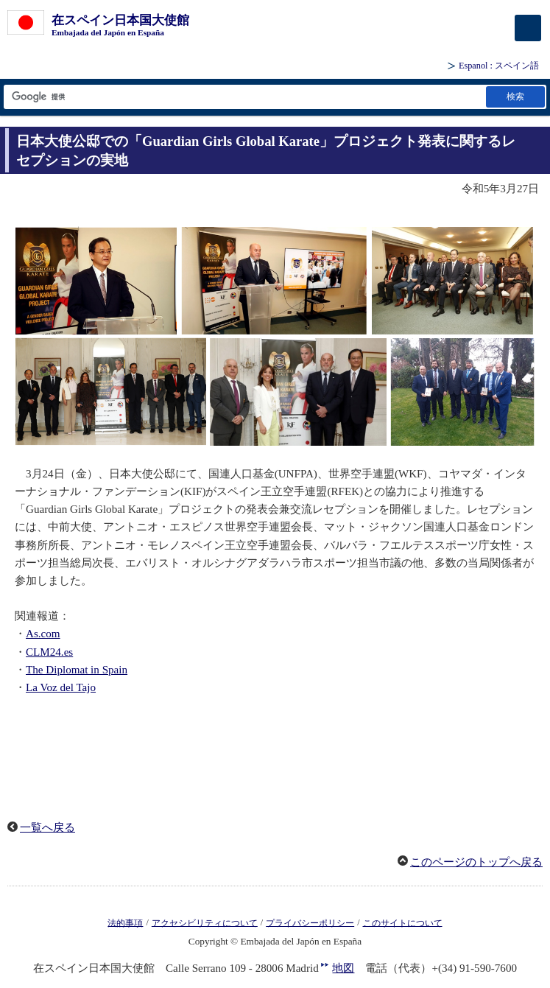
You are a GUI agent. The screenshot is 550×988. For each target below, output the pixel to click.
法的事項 (125, 922)
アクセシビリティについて (205, 922)
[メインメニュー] (528, 28)
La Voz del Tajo (61, 687)
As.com (43, 634)
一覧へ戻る (47, 827)
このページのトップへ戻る (476, 862)
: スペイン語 (499, 65)
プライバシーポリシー (310, 922)
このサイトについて (403, 922)
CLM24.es (49, 652)
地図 (343, 968)
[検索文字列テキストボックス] (243, 97)
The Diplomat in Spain (76, 670)
